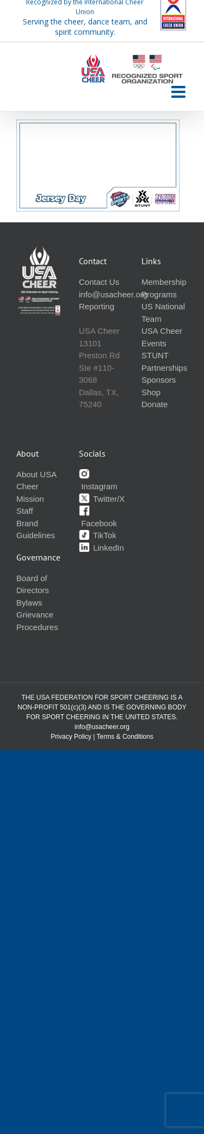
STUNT (155, 355)
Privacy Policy (71, 736)
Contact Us (99, 281)
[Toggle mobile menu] (179, 92)
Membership (164, 281)
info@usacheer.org (113, 294)
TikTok (97, 535)
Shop (150, 392)
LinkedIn (101, 547)
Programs (159, 294)
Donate (154, 404)
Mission (30, 498)
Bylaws (29, 602)
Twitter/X (102, 498)
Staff (24, 510)
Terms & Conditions (125, 736)
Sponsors (158, 379)
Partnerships (164, 367)
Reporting (96, 306)
